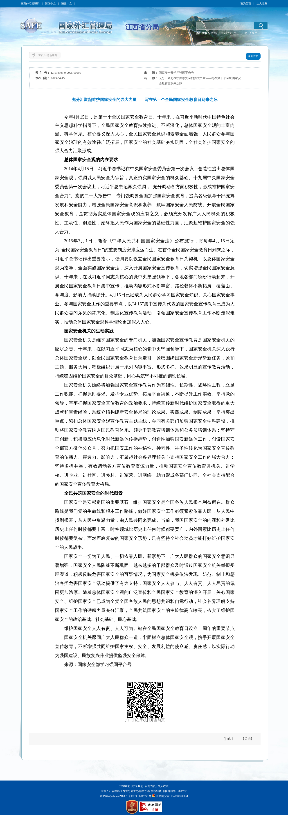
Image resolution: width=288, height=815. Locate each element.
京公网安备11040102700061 (172, 796)
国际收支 (226, 33)
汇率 (244, 33)
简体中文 (50, 3)
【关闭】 (247, 739)
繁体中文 (66, 3)
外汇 (236, 33)
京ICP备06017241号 (139, 796)
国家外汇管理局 (30, 3)
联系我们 (137, 786)
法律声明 (124, 786)
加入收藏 (261, 3)
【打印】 (228, 739)
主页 (41, 55)
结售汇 (215, 33)
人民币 (253, 33)
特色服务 (52, 55)
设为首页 (245, 3)
